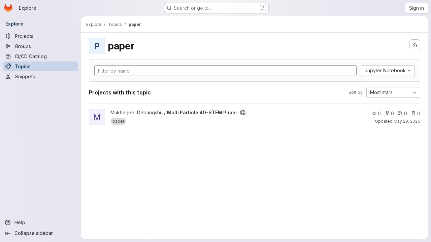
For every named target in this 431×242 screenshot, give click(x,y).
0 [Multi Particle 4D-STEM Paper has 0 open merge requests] (402, 113)
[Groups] (40, 46)
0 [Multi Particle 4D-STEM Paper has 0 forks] (389, 113)
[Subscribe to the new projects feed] (414, 44)
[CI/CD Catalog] (40, 56)
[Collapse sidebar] (40, 233)
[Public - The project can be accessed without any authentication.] (242, 112)
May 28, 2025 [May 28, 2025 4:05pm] (407, 121)
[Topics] (40, 66)
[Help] (40, 222)
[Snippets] (40, 76)
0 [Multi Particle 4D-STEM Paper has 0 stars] (376, 113)
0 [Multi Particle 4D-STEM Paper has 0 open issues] (415, 113)
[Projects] (40, 36)
